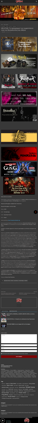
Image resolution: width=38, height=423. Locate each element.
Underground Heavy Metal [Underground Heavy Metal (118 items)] (7, 398)
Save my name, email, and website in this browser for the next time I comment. (15, 353)
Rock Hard (10, 26)
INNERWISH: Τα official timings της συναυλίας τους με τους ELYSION (27, 294)
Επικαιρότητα (14, 26)
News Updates (6, 24)
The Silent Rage (21, 280)
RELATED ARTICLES (5, 311)
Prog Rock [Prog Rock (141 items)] (11, 394)
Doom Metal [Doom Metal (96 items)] (16, 385)
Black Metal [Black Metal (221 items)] (13, 383)
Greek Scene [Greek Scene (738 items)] (30, 387)
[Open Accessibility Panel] (35, 212)
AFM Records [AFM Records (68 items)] (3, 383)
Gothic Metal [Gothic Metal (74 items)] (16, 387)
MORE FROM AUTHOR (13, 311)
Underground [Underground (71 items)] (18, 396)
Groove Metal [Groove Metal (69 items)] (3, 389)
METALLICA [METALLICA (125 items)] (21, 391)
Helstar (12, 280)
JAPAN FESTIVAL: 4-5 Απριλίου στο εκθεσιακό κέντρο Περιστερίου (21, 319)
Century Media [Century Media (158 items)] (32, 383)
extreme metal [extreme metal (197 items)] (5, 387)
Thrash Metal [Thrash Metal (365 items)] (11, 396)
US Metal (26, 280)
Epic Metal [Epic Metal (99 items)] (27, 385)
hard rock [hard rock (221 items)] (10, 389)
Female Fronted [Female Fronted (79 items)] (11, 387)
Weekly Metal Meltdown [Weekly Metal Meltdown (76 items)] (15, 398)
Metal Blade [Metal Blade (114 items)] (16, 390)
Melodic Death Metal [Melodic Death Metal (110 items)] (9, 390)
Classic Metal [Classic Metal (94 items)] (4, 385)
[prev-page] (1, 329)
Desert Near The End (7, 280)
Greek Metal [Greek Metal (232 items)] (22, 387)
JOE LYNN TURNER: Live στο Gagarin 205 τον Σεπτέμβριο (18, 324)
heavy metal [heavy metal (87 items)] (16, 389)
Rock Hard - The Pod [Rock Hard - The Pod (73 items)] (26, 394)
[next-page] (3, 329)
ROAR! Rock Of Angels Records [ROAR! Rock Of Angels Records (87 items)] (18, 394)
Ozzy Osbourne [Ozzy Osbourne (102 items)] (12, 392)
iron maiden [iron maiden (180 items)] (25, 389)
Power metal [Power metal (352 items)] (22, 392)
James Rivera (16, 280)
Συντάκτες (7, 26)
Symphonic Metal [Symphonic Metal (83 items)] (4, 396)
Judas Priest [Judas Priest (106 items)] (31, 389)
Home (2, 24)
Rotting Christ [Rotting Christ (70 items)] (32, 394)
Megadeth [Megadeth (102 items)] (3, 390)
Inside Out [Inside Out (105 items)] (20, 389)
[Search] (36, 1)
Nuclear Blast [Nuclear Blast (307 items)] (5, 392)
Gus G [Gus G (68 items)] (7, 389)
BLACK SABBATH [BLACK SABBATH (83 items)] (19, 383)
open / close (34, 417)
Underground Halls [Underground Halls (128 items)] (24, 396)
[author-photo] (19, 302)
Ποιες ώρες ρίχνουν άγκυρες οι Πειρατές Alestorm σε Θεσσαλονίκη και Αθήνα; (8, 294)
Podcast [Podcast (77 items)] (17, 392)
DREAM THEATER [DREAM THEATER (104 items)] (21, 385)
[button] (1, 1)
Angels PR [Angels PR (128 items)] (8, 383)
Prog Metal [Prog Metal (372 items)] (5, 394)
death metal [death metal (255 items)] (10, 385)
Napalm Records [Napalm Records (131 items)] (27, 391)
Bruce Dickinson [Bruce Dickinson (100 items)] (25, 383)
